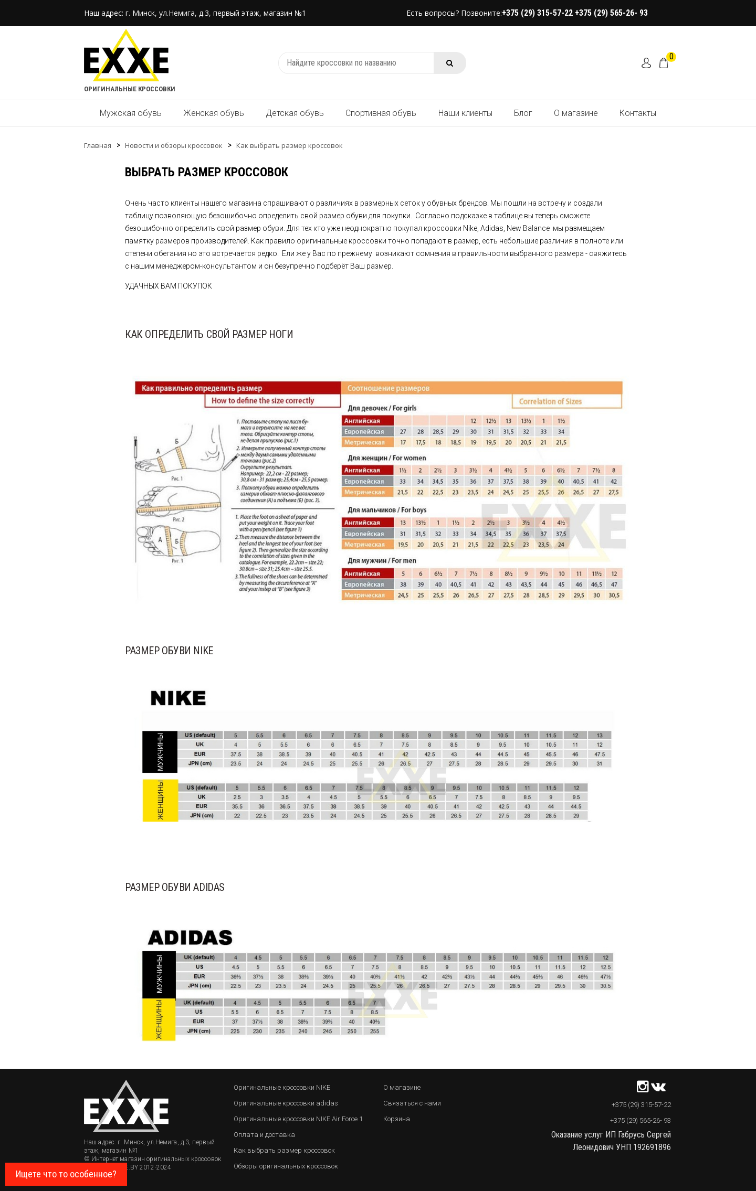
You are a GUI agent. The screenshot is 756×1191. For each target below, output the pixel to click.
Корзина (396, 1119)
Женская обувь (213, 113)
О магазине (576, 113)
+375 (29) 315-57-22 (538, 13)
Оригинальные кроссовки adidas (286, 1103)
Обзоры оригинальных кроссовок (286, 1166)
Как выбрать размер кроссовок (289, 145)
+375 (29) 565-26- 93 (611, 13)
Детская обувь (295, 113)
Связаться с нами (412, 1103)
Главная (97, 145)
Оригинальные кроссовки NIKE (282, 1087)
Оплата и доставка (264, 1135)
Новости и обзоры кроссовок (174, 145)
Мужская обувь (131, 113)
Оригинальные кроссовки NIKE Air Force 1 (298, 1119)
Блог (523, 113)
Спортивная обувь (380, 113)
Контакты (638, 113)
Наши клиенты (465, 113)
